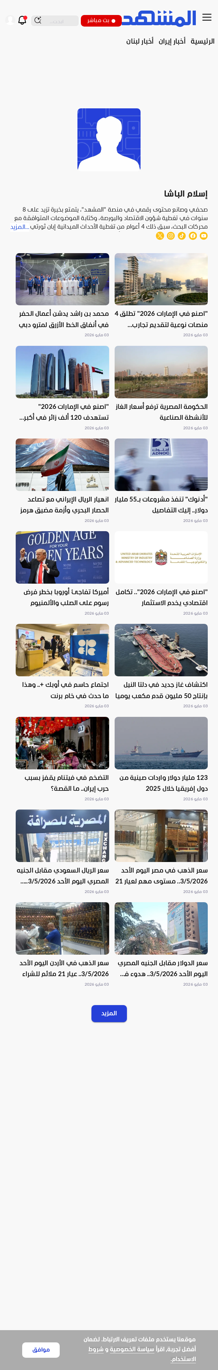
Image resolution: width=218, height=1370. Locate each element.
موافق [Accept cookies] (41, 1350)
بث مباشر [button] (101, 20)
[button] (161, 296)
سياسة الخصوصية (132, 1350)
